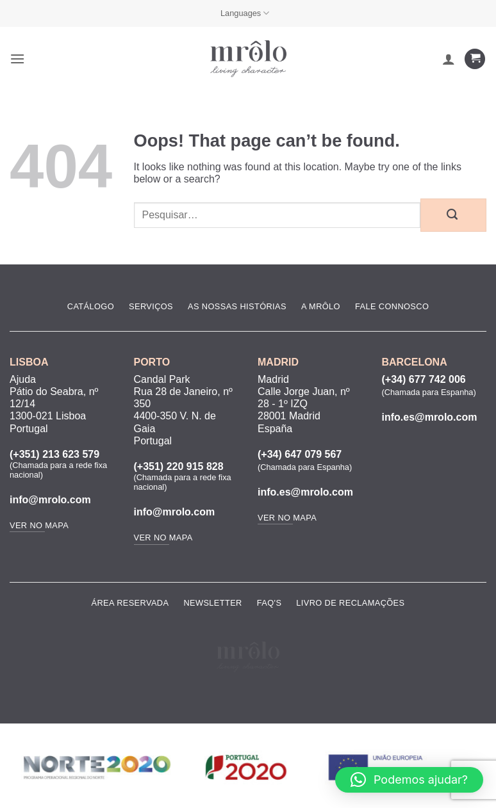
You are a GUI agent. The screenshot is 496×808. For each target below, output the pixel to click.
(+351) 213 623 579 (54, 454)
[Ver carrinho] (475, 59)
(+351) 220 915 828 (179, 466)
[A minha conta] (448, 59)
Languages (245, 13)
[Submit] (453, 215)
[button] (17, 58)
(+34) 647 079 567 (300, 454)
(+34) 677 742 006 (424, 379)
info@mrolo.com (50, 499)
